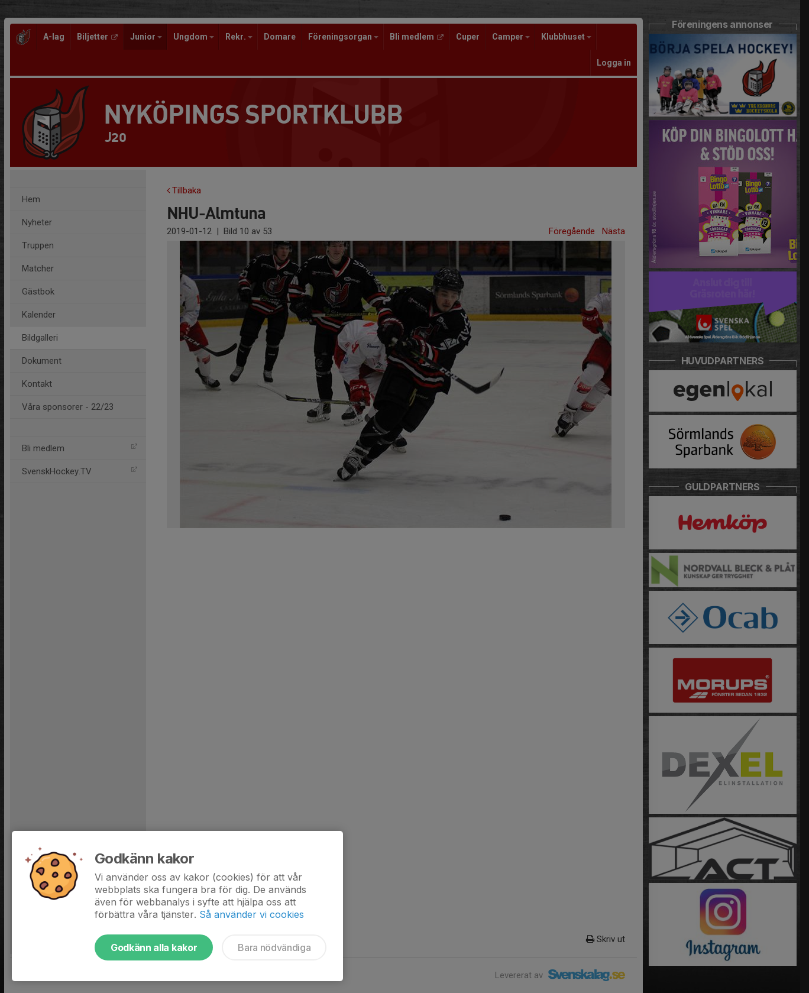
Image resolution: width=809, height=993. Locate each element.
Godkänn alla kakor (154, 947)
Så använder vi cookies (251, 914)
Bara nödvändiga (274, 947)
